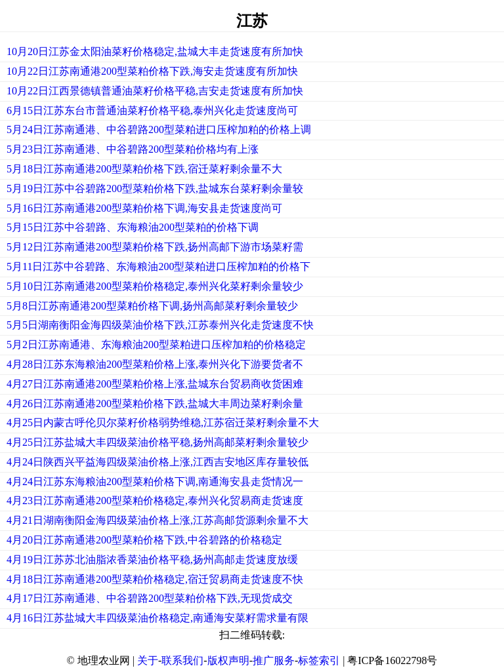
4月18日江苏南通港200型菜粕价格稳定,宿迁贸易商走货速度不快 (155, 579)
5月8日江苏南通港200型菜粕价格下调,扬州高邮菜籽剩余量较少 (152, 305)
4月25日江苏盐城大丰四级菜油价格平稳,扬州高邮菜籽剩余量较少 (157, 442)
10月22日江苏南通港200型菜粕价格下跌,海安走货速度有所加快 (152, 71)
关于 (147, 660)
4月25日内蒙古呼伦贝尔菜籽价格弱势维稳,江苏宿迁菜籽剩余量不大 (163, 422)
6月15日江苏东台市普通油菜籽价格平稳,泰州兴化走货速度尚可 (152, 110)
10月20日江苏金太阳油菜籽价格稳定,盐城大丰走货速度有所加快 (155, 51)
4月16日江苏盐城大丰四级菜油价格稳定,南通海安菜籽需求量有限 (157, 617)
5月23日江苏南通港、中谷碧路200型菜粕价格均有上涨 (133, 149)
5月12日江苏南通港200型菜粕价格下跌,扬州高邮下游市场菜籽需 (155, 246)
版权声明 (228, 660)
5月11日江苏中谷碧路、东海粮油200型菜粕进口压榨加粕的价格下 (158, 266)
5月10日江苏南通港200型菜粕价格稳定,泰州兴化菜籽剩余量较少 (155, 286)
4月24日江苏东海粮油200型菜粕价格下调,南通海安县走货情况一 (155, 481)
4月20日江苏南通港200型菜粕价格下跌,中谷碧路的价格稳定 (144, 539)
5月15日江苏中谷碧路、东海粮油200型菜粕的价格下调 (133, 227)
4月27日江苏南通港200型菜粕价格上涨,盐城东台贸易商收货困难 (155, 383)
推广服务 (274, 660)
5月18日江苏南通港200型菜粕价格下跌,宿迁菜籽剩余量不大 (144, 168)
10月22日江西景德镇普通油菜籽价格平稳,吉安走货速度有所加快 (155, 90)
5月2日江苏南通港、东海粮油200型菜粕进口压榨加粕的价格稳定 (156, 344)
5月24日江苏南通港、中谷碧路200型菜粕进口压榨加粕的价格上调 (159, 129)
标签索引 (319, 660)
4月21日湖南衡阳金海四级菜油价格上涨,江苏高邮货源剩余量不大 (157, 520)
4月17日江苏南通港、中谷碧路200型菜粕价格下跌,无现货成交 (150, 598)
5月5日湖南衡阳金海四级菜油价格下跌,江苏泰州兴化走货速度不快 (160, 324)
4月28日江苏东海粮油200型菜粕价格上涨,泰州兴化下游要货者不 (155, 364)
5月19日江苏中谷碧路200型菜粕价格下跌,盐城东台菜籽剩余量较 (155, 188)
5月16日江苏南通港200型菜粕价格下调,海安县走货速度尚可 (144, 208)
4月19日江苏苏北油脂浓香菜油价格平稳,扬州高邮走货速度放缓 (152, 559)
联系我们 (182, 660)
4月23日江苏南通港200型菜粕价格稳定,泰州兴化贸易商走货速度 (155, 500)
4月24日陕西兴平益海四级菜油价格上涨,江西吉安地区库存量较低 (157, 461)
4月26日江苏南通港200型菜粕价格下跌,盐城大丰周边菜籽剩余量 (155, 403)
